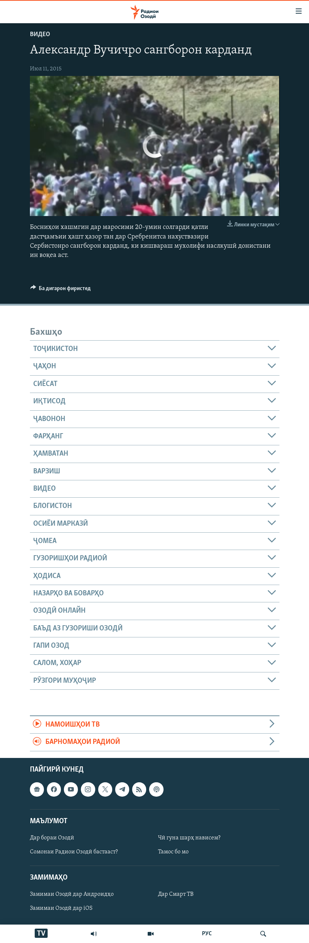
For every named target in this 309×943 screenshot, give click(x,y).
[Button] (60, 290)
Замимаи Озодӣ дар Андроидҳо (72, 894)
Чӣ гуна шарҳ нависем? (189, 838)
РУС (207, 934)
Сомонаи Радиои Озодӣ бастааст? (74, 852)
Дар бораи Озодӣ (52, 838)
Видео (40, 34)
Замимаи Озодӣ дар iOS (61, 908)
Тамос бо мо (173, 852)
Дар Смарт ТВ (175, 894)
